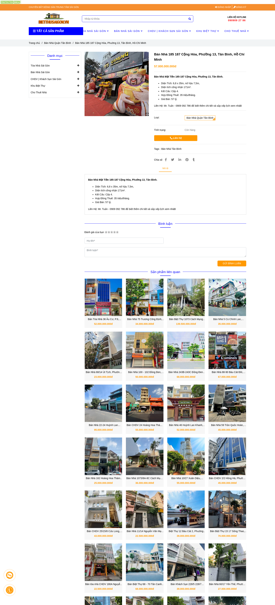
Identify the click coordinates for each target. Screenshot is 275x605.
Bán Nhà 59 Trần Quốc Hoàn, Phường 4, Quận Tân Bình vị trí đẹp (227, 425)
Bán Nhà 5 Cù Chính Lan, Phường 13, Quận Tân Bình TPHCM (227, 319)
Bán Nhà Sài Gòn (128, 31)
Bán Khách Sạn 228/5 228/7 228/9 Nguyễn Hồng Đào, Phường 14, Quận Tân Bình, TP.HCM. (186, 584)
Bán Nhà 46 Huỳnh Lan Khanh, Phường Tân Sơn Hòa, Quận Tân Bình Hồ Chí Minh (186, 425)
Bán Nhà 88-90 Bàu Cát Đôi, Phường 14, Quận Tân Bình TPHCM (227, 372)
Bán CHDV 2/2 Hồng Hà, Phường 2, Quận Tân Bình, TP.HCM (227, 478)
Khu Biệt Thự (207, 31)
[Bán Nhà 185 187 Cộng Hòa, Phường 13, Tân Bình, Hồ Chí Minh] (10, 2)
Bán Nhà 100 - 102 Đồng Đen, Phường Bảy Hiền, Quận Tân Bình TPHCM (144, 372)
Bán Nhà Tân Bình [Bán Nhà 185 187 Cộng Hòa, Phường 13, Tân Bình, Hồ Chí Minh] (171, 148)
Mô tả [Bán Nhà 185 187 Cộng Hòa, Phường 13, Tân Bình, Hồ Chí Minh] (165, 168)
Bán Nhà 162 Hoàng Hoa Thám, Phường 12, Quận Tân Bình (103, 478)
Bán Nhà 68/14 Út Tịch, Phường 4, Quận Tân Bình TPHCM (103, 372)
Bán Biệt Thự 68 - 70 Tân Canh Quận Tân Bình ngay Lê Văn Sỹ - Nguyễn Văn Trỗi (145, 584)
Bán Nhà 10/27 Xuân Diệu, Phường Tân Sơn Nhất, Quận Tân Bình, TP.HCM (185, 478)
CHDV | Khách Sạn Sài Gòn (169, 31)
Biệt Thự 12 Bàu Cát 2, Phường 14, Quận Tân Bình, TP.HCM (186, 531)
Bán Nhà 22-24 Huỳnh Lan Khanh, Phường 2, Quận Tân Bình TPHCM (103, 425)
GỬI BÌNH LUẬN (232, 263)
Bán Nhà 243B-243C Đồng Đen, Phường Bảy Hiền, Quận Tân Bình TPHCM (185, 372)
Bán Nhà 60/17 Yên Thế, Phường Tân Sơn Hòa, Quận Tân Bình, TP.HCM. (227, 584)
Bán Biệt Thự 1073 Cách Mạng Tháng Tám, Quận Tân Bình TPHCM (186, 319)
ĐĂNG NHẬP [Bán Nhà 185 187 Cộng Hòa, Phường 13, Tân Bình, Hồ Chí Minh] (223, 7)
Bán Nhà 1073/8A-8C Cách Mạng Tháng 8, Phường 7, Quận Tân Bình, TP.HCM (144, 478)
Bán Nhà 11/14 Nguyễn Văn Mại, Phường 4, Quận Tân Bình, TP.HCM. (145, 531)
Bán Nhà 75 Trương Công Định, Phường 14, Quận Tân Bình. (144, 319)
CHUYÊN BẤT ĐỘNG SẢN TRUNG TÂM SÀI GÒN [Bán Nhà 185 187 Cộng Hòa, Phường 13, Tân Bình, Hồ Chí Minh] (54, 7)
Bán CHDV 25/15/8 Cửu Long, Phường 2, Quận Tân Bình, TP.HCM (103, 531)
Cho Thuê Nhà (236, 31)
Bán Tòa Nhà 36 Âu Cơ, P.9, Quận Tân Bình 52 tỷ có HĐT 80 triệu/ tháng (103, 319)
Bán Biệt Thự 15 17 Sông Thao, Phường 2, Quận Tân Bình (227, 531)
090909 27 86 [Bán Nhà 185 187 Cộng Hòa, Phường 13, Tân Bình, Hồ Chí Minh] (237, 20)
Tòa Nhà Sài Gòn (94, 31)
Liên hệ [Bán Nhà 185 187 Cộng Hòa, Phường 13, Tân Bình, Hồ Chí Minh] (176, 138)
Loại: (156, 117)
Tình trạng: (160, 130)
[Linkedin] (180, 160)
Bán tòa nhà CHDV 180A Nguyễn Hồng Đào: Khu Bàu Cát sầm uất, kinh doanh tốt (103, 584)
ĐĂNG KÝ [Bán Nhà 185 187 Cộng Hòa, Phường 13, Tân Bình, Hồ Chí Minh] (239, 7)
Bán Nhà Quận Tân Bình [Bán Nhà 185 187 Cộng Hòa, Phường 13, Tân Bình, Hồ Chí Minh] (57, 43)
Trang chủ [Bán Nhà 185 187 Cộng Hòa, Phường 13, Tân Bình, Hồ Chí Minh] (34, 43)
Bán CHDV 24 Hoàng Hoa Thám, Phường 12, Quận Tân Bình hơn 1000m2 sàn (145, 425)
